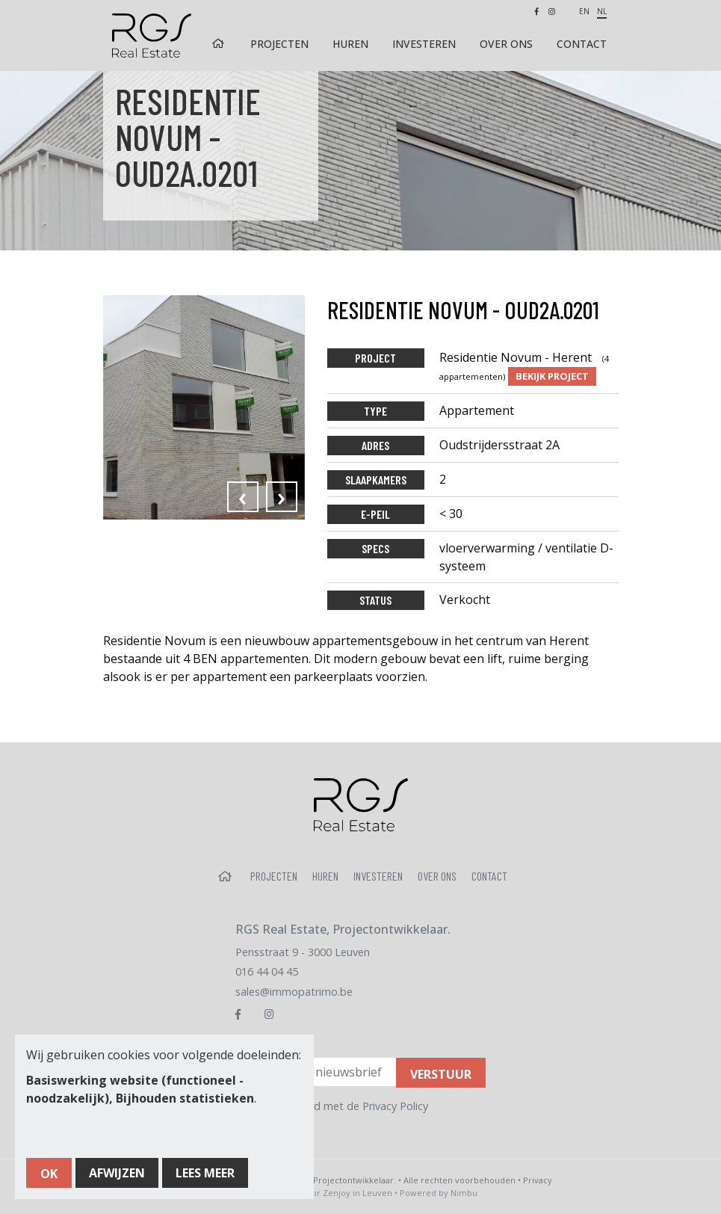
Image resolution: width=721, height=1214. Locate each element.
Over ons (506, 44)
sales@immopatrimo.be (294, 992)
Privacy (537, 1180)
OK (49, 1173)
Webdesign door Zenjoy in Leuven (323, 1192)
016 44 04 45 (266, 971)
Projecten (279, 44)
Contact (582, 44)
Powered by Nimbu (438, 1192)
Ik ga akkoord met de (340, 1106)
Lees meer (205, 1173)
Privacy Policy (395, 1106)
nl (602, 11)
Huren (350, 44)
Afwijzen (117, 1173)
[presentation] (243, 496)
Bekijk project (552, 376)
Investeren (424, 44)
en (584, 11)
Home (219, 44)
